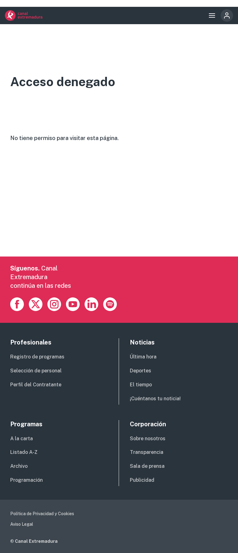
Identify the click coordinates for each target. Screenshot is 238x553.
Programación (26, 480)
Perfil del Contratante (35, 385)
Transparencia (146, 452)
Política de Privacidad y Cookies (42, 513)
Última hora (143, 357)
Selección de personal (36, 371)
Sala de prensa (147, 466)
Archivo (19, 466)
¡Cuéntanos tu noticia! (155, 399)
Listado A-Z (23, 452)
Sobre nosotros (147, 438)
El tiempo (141, 385)
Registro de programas (37, 357)
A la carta (21, 438)
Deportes (140, 371)
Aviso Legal (21, 524)
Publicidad (142, 480)
